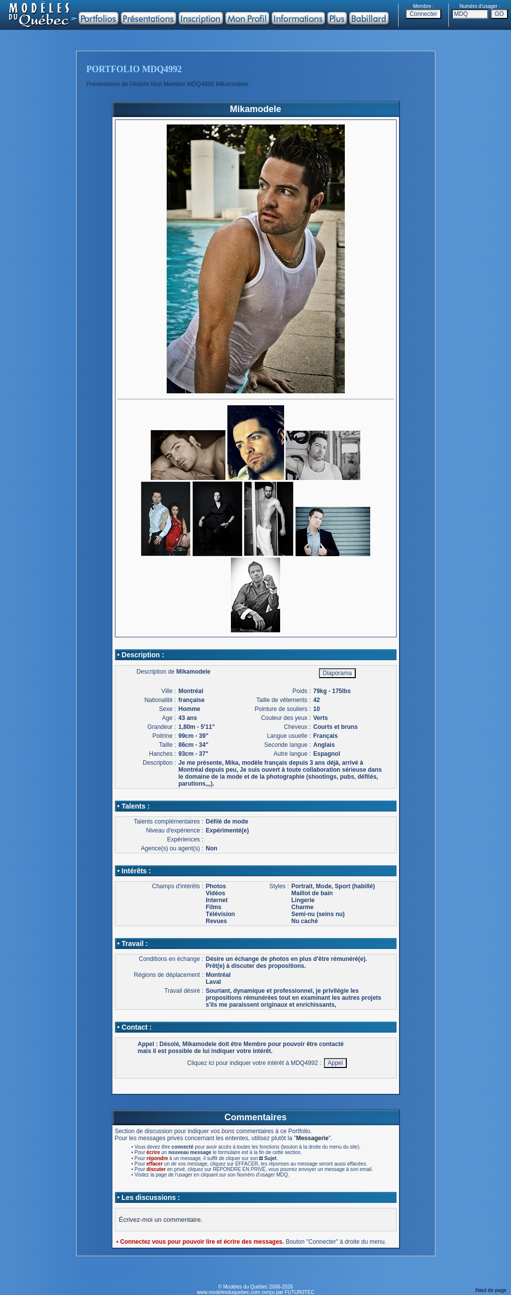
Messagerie (312, 1138)
